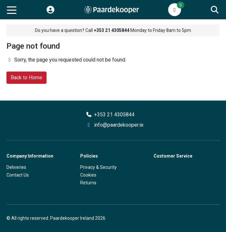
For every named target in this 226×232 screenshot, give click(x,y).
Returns (88, 182)
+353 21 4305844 (114, 114)
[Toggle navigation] (11, 9)
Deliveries (16, 167)
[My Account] (50, 10)
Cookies (88, 175)
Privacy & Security (98, 167)
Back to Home (26, 77)
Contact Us (17, 175)
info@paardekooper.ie (119, 125)
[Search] (215, 10)
